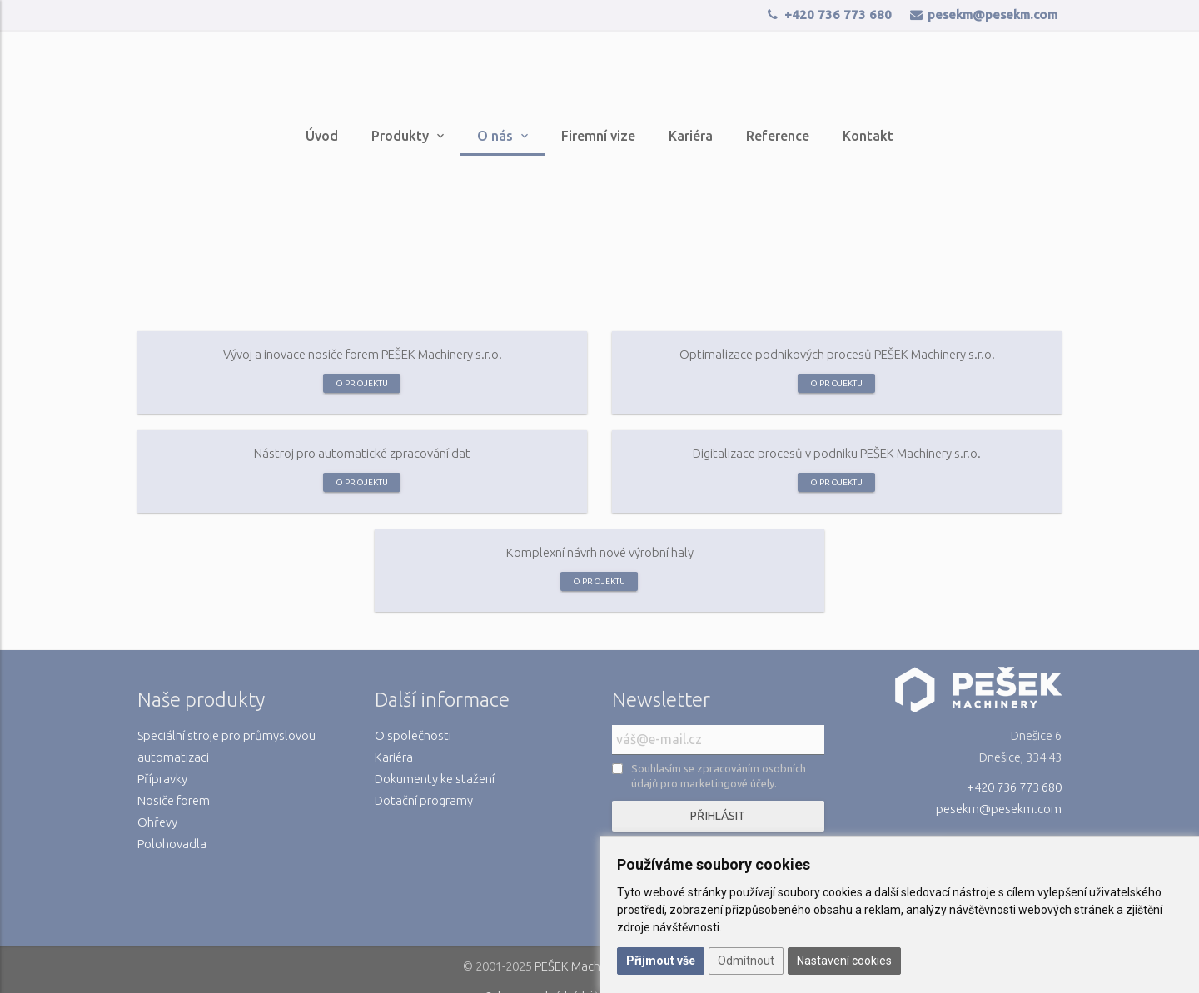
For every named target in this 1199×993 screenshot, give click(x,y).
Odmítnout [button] (746, 960)
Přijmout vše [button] (660, 960)
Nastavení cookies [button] (844, 960)
